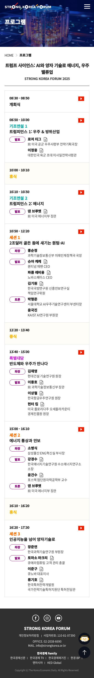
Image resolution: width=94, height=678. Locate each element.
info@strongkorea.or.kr (51, 645)
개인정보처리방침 (29, 635)
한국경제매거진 (57, 658)
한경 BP (75, 658)
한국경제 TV (37, 658)
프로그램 (25, 55)
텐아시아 (38, 663)
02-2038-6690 (53, 641)
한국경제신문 (17, 658)
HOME (9, 55)
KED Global (54, 663)
